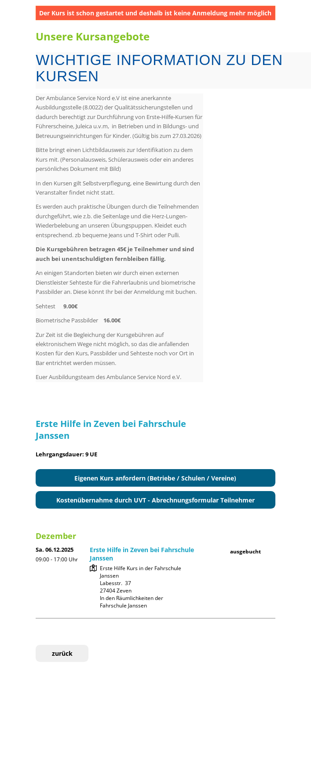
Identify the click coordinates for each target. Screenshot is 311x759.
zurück (62, 653)
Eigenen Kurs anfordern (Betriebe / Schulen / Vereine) (155, 478)
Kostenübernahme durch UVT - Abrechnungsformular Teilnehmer (155, 500)
